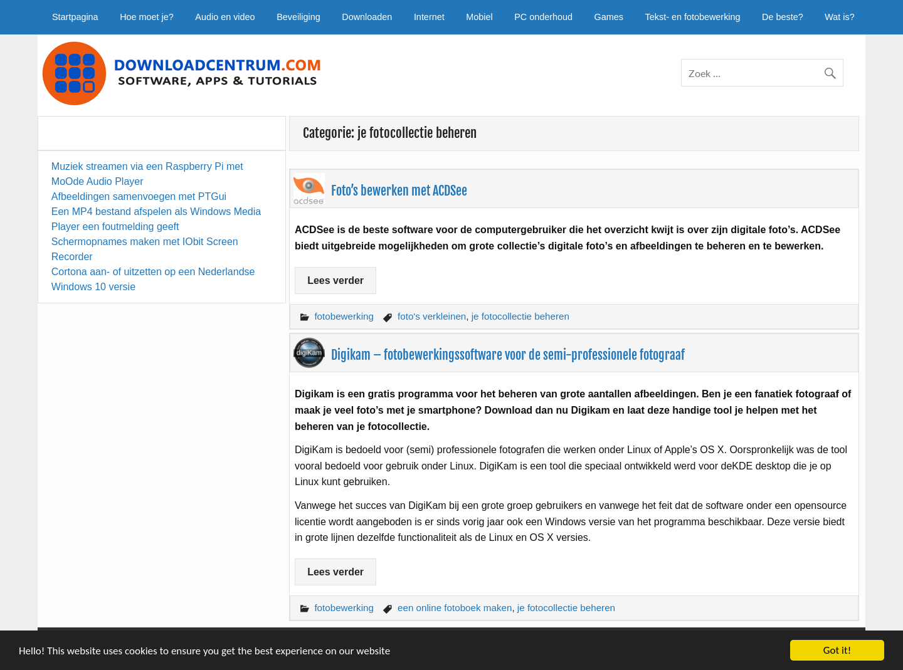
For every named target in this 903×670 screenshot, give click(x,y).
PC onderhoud (543, 17)
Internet (429, 17)
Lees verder (335, 280)
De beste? (782, 17)
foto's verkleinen (432, 316)
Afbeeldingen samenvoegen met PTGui (138, 196)
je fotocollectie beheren (520, 316)
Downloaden (367, 17)
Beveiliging (298, 17)
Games (608, 17)
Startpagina (75, 17)
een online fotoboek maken (455, 607)
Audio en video (225, 17)
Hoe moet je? (147, 17)
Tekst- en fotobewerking (693, 17)
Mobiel (479, 17)
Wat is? (839, 17)
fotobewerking (344, 316)
